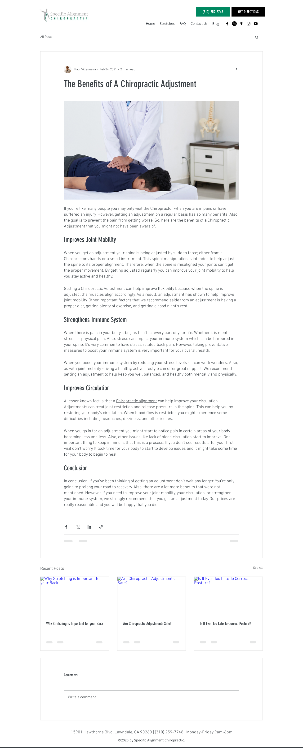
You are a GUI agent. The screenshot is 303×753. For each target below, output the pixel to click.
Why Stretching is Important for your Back (74, 623)
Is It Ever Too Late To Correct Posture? (225, 623)
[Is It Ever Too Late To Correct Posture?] (228, 596)
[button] (256, 37)
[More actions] (236, 69)
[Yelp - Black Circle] (234, 23)
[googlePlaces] (241, 23)
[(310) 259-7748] (213, 12)
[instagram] (248, 23)
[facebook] (227, 23)
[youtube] (255, 23)
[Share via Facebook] (66, 527)
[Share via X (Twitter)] (78, 527)
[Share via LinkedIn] (89, 527)
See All (258, 568)
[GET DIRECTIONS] (248, 12)
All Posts (46, 37)
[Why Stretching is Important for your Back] (74, 596)
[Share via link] (101, 527)
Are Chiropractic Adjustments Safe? (147, 623)
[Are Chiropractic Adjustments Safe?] (151, 596)
